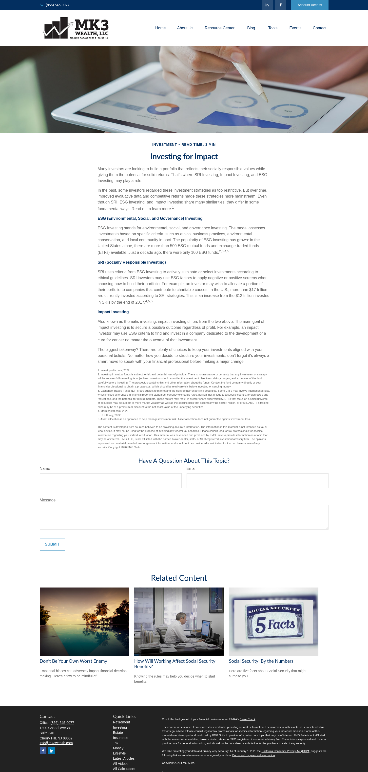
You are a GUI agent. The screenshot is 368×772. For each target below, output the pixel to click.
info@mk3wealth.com (56, 743)
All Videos (120, 764)
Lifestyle (119, 753)
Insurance (120, 738)
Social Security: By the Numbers (261, 661)
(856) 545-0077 (55, 5)
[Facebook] (280, 5)
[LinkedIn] (267, 5)
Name (45, 468)
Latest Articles (124, 758)
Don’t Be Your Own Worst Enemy (73, 661)
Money (118, 748)
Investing (120, 727)
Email (191, 468)
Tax (115, 743)
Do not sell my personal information (253, 755)
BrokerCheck (247, 719)
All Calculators (124, 769)
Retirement (121, 722)
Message (48, 500)
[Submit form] (52, 544)
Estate (118, 733)
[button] (160, 28)
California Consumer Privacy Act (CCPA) (285, 751)
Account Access (310, 5)
